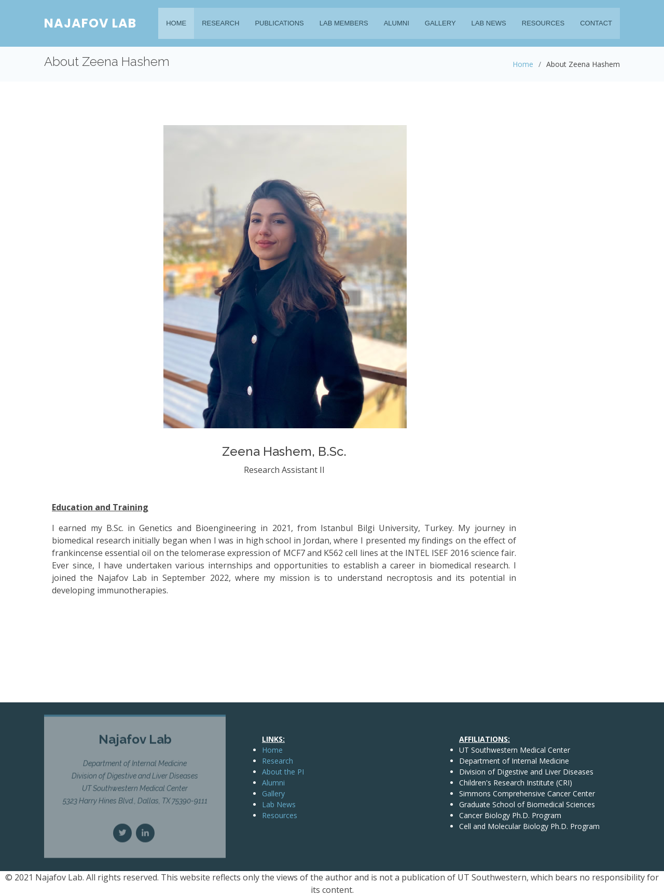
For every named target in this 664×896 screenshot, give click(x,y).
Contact (596, 23)
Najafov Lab (90, 23)
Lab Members (344, 23)
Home (176, 23)
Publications (279, 23)
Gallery (440, 23)
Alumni (396, 23)
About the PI (283, 772)
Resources (543, 23)
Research (220, 23)
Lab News (489, 23)
